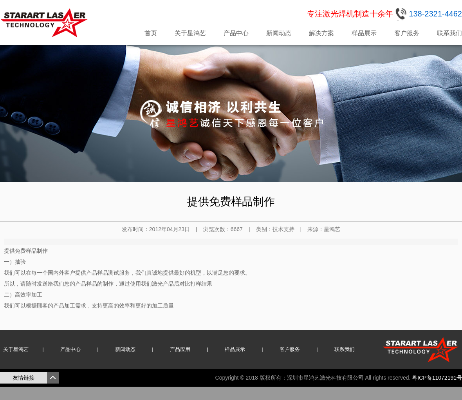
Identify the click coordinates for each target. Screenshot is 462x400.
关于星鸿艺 (190, 33)
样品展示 (364, 33)
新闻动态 (278, 33)
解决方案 (321, 33)
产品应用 (180, 349)
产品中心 (236, 33)
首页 (150, 33)
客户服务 (406, 33)
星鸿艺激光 (45, 23)
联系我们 (449, 33)
